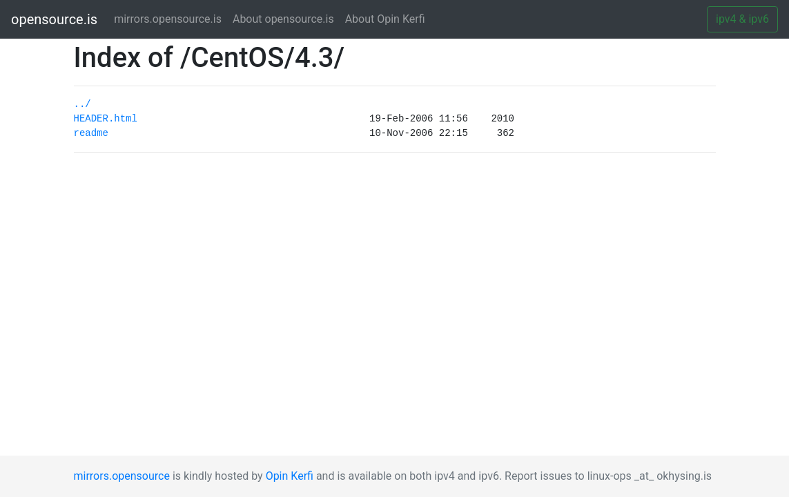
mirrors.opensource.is (170, 18)
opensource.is (54, 19)
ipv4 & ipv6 (742, 19)
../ (82, 104)
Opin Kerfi (289, 476)
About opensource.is (283, 19)
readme (91, 133)
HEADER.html (105, 118)
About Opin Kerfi (385, 19)
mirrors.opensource (122, 476)
